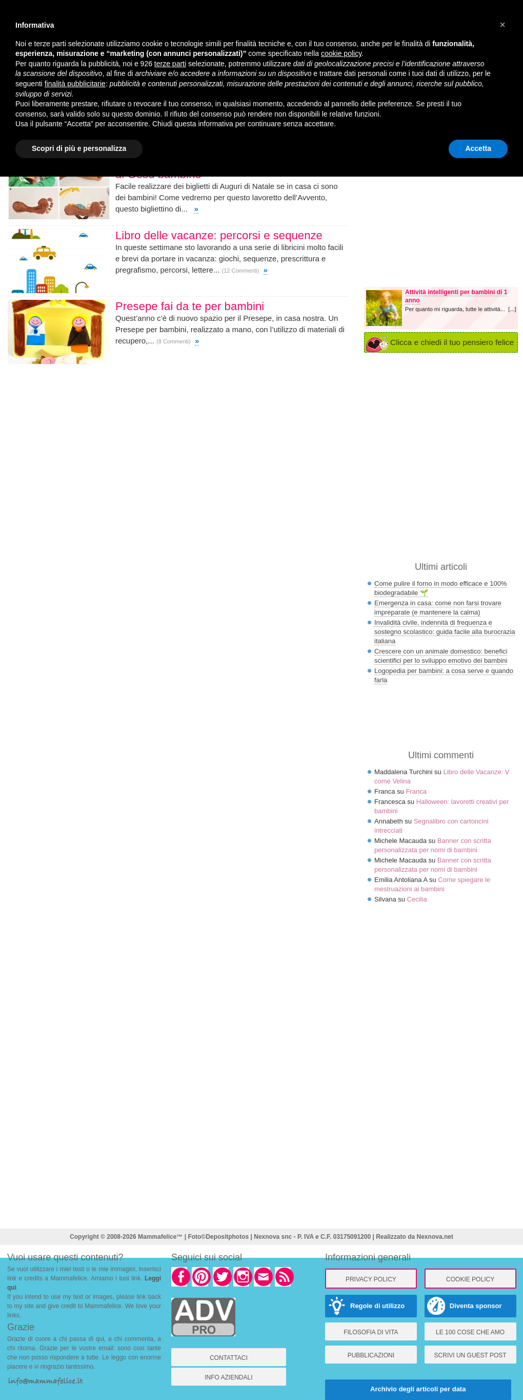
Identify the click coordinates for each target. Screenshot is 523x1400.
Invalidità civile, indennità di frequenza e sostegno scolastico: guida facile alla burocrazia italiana (444, 632)
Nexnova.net (435, 1236)
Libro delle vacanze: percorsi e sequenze (219, 235)
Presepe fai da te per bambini (189, 306)
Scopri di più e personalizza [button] (79, 148)
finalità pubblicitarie (75, 84)
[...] (512, 309)
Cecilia (417, 899)
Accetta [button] (478, 148)
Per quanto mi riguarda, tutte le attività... (456, 309)
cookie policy (341, 53)
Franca (416, 791)
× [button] (502, 24)
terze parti (170, 64)
